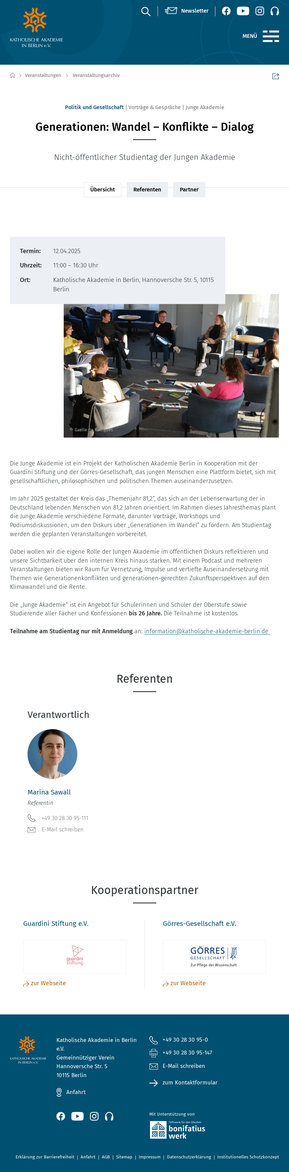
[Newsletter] (187, 11)
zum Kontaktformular (190, 1082)
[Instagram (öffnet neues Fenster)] (259, 11)
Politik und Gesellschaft (94, 107)
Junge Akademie (204, 107)
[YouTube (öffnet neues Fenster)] (243, 11)
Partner (189, 189)
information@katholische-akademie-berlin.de (207, 631)
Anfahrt (76, 1092)
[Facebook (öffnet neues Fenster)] (226, 11)
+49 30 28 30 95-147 (187, 1052)
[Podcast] (274, 11)
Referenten (147, 189)
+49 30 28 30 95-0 (185, 1039)
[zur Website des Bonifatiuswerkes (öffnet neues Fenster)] (190, 1131)
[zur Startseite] (40, 27)
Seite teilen (275, 76)
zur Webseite (44, 983)
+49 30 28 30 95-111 (58, 818)
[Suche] (145, 11)
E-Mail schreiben (56, 830)
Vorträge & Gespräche (154, 107)
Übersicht (102, 189)
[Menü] (271, 36)
